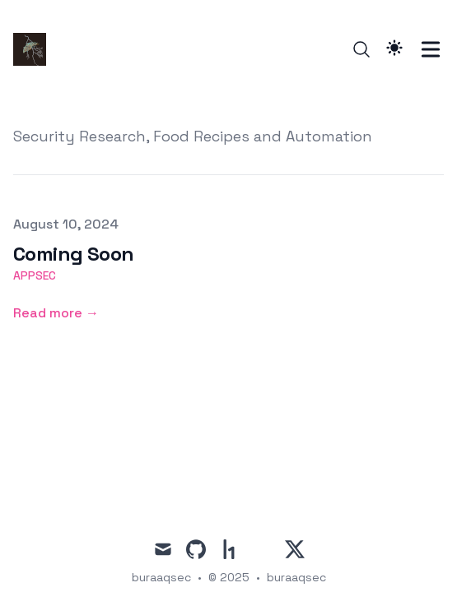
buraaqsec (296, 577)
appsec (34, 275)
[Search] (361, 49)
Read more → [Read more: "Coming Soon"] (56, 312)
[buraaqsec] (34, 49)
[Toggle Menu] (430, 49)
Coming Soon (73, 253)
